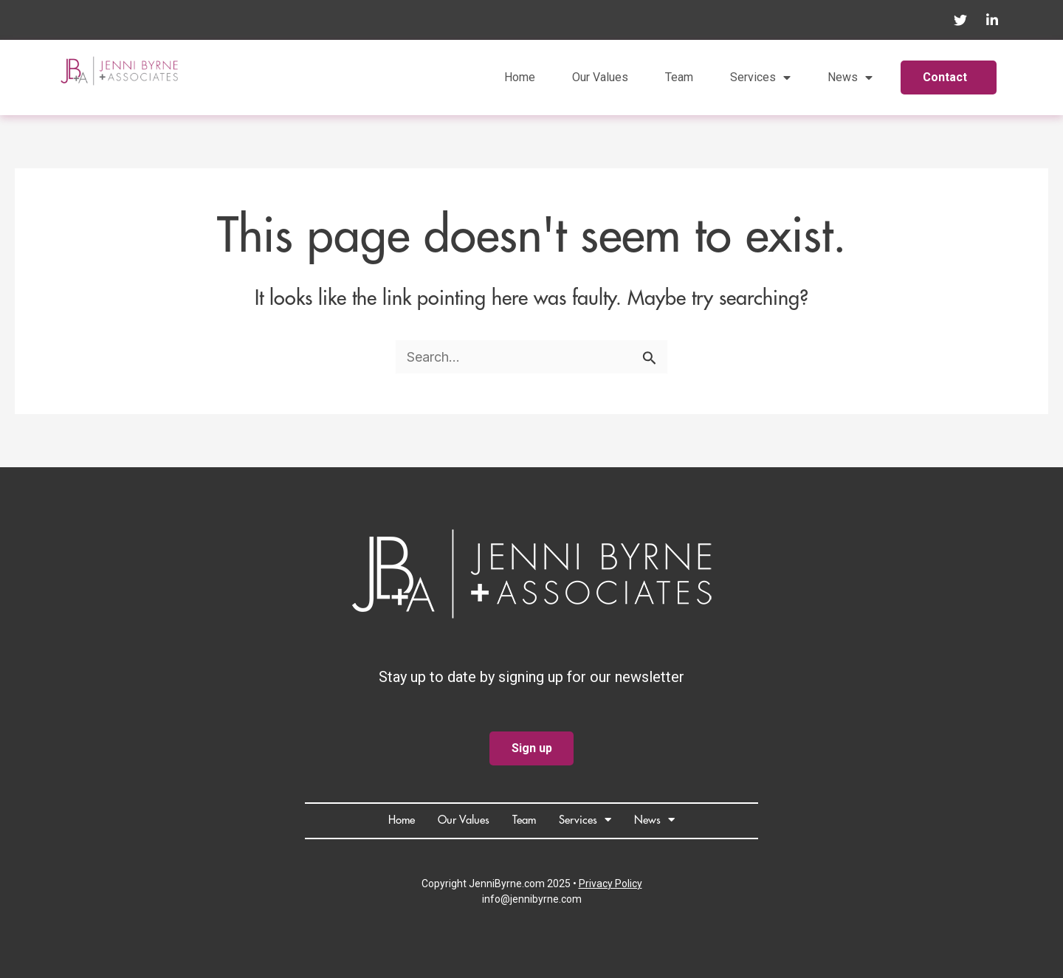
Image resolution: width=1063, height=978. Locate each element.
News (850, 77)
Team (679, 77)
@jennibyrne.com (541, 899)
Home (519, 77)
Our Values (600, 77)
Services (760, 77)
